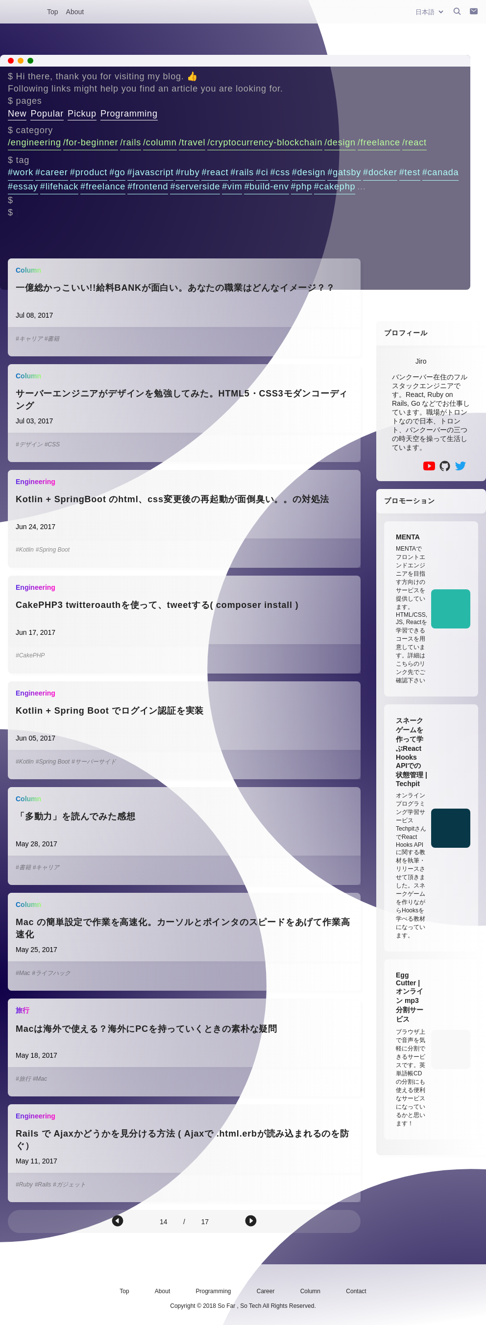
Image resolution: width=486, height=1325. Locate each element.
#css (280, 172)
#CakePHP (30, 655)
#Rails (43, 1184)
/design (340, 142)
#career (51, 172)
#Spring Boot (53, 549)
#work (20, 172)
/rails (130, 142)
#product (88, 172)
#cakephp (334, 186)
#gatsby (344, 172)
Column (310, 1291)
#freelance (102, 186)
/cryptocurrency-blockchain (264, 142)
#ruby (187, 172)
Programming (129, 113)
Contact (356, 1291)
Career (266, 1291)
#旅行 (23, 1078)
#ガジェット (69, 1184)
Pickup (82, 113)
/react (414, 142)
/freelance (379, 142)
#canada (440, 172)
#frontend (147, 186)
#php (301, 186)
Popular (47, 113)
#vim (232, 186)
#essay (23, 186)
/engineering (34, 142)
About (75, 12)
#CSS (52, 444)
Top (52, 12)
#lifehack (59, 186)
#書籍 (52, 338)
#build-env (266, 186)
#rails (242, 172)
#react (214, 172)
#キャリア (29, 338)
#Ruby (24, 1184)
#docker (380, 172)
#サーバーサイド (94, 761)
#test (409, 172)
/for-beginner (90, 142)
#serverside (195, 186)
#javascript (150, 172)
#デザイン (29, 444)
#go (117, 172)
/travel (192, 142)
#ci (262, 172)
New (17, 113)
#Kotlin (25, 549)
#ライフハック (51, 973)
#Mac (23, 973)
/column (160, 142)
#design (309, 172)
